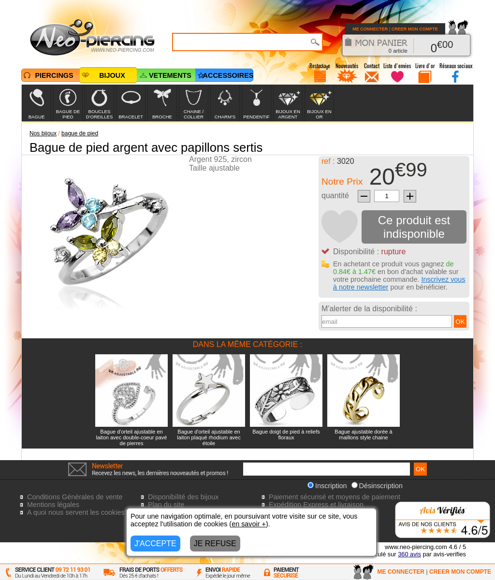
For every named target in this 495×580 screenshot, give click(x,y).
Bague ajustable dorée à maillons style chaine (363, 434)
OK (460, 321)
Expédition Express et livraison (316, 504)
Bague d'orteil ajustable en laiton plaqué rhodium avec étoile (208, 437)
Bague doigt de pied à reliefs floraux (286, 434)
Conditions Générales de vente (75, 497)
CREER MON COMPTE (415, 29)
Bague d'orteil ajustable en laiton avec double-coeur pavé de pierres (131, 437)
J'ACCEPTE (155, 543)
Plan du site (166, 504)
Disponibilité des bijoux (183, 497)
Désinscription (377, 486)
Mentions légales (53, 504)
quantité (335, 195)
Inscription (327, 486)
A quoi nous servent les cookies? (78, 512)
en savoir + (249, 524)
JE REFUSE (215, 543)
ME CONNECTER (370, 29)
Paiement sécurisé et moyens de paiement (334, 497)
